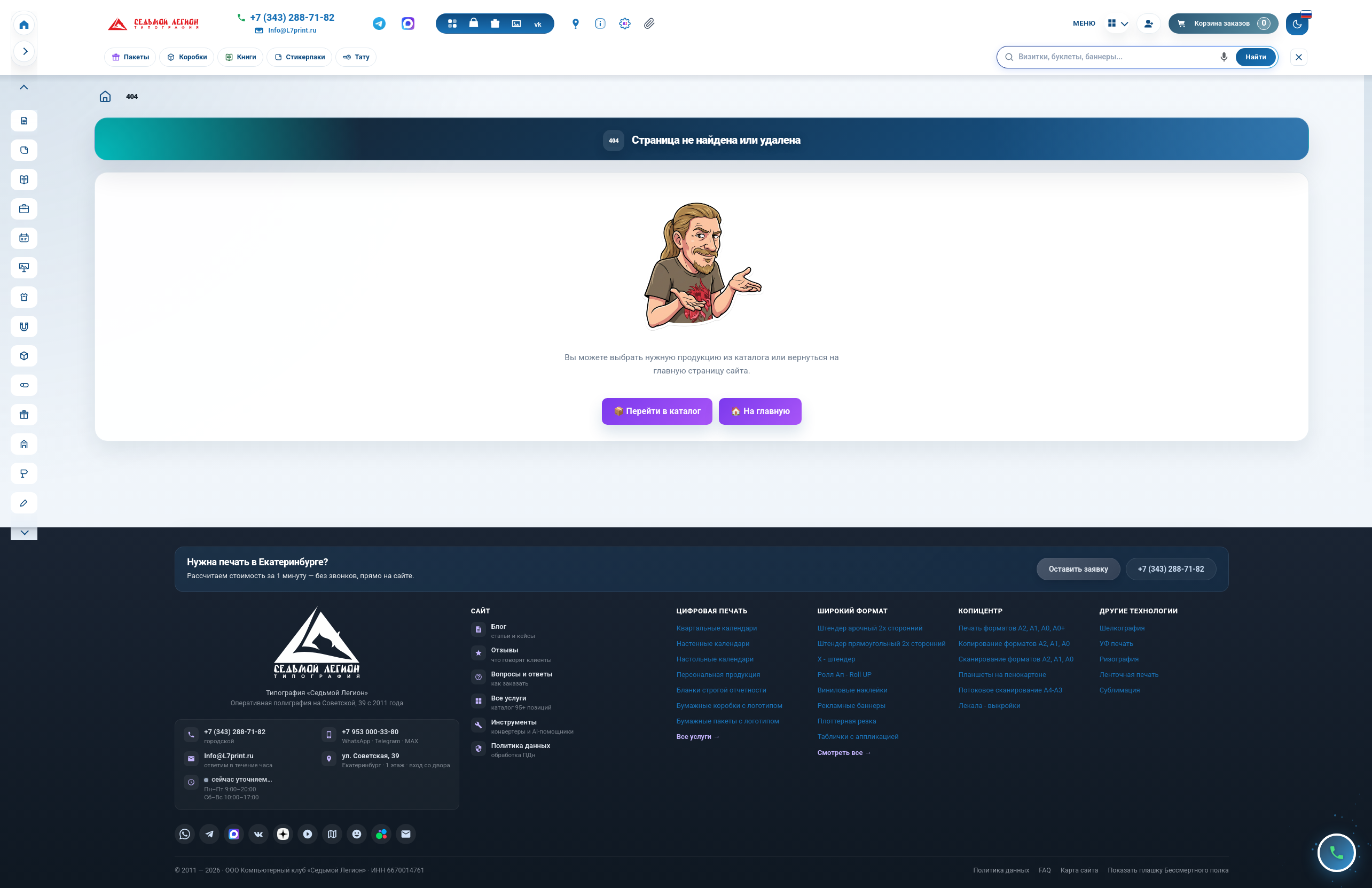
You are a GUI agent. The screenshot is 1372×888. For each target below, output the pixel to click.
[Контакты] (575, 23)
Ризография (1119, 659)
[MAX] (408, 23)
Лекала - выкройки (990, 706)
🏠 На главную (760, 411)
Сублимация (1120, 690)
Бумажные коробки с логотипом (729, 706)
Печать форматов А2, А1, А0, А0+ (1012, 628)
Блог (499, 626)
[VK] (537, 23)
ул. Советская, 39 (370, 756)
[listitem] (185, 834)
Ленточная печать (1129, 675)
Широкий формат (853, 611)
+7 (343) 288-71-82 (1171, 569)
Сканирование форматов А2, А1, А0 (1016, 659)
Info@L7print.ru (229, 756)
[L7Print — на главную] (316, 642)
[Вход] (1148, 23)
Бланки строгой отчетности (721, 690)
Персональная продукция (719, 675)
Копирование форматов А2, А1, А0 (1014, 644)
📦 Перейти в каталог (657, 411)
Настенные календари (713, 644)
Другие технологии (1139, 611)
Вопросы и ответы (522, 674)
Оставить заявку (1078, 569)
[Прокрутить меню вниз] (24, 531)
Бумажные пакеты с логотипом (728, 721)
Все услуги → (698, 737)
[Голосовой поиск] (1224, 57)
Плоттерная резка (847, 721)
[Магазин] (473, 23)
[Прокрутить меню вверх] (24, 88)
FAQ (1045, 870)
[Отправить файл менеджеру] (649, 23)
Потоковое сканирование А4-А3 (1011, 690)
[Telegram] (379, 23)
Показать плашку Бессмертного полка (1168, 870)
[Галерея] (516, 23)
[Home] (24, 24)
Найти (1255, 57)
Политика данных (521, 746)
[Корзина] (1224, 23)
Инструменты (514, 722)
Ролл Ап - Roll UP (845, 675)
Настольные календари (715, 659)
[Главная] (105, 96)
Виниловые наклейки (853, 690)
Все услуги (509, 698)
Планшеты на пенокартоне (1002, 675)
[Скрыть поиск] (1298, 57)
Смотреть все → (845, 753)
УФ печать (1116, 644)
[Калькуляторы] (1116, 23)
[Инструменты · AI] (624, 23)
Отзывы (505, 650)
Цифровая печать (712, 611)
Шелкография (1122, 628)
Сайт (481, 611)
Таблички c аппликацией (858, 737)
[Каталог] (452, 23)
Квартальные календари (717, 628)
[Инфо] (600, 23)
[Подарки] (495, 23)
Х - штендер (837, 659)
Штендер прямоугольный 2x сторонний (882, 644)
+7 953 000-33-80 (370, 732)
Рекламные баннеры (852, 706)
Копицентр (981, 611)
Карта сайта (1079, 870)
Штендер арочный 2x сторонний (870, 628)
